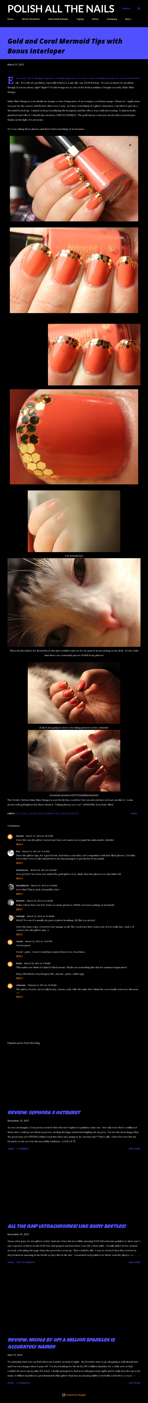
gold (41, 813)
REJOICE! (20, 900)
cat (18, 813)
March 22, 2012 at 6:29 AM (44, 885)
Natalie (20, 836)
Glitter (95, 19)
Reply (19, 844)
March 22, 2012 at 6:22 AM (43, 870)
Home (10, 19)
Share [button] (134, 813)
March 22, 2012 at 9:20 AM (40, 900)
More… (128, 19)
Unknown (21, 985)
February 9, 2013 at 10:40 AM (42, 985)
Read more (134, 1148)
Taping (80, 19)
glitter (32, 813)
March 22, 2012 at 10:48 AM (40, 916)
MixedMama (22, 885)
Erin (18, 851)
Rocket (75, 813)
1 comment (22, 1148)
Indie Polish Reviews (58, 19)
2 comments (23, 1382)
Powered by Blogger (74, 1394)
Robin (19, 963)
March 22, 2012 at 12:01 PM (38, 941)
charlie (19, 941)
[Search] (126, 8)
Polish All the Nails (61, 8)
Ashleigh (20, 916)
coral (24, 813)
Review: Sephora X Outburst (44, 1113)
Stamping (112, 19)
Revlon (66, 813)
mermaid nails (53, 813)
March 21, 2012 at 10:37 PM (39, 836)
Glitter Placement (31, 19)
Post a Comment (25, 1262)
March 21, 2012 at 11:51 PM (35, 851)
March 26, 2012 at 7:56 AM (37, 963)
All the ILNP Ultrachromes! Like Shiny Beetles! (67, 1227)
